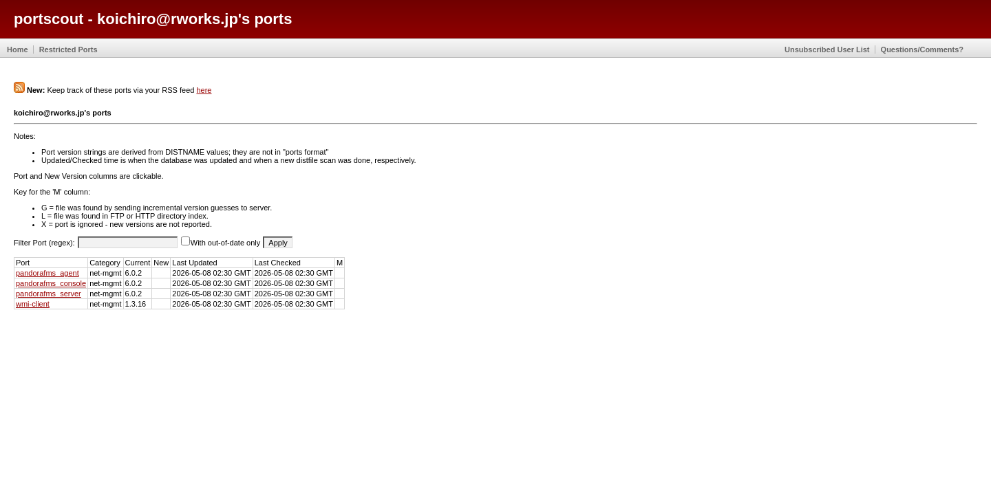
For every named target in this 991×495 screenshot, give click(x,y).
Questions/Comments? (922, 49)
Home (17, 49)
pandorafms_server (48, 293)
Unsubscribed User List (827, 49)
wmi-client (33, 304)
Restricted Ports (68, 49)
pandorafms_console (51, 283)
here (203, 90)
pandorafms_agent (47, 273)
